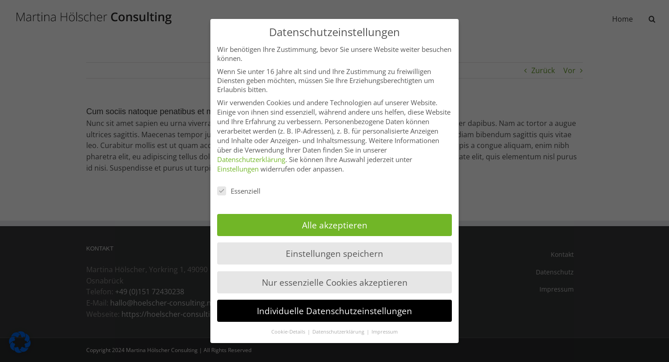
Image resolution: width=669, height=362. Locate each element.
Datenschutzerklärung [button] (339, 331)
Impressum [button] (385, 331)
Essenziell (238, 190)
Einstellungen (238, 168)
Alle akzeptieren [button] (334, 225)
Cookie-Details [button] (289, 331)
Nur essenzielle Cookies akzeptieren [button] (335, 282)
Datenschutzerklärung (251, 159)
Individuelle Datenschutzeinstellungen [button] (334, 310)
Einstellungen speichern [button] (334, 253)
